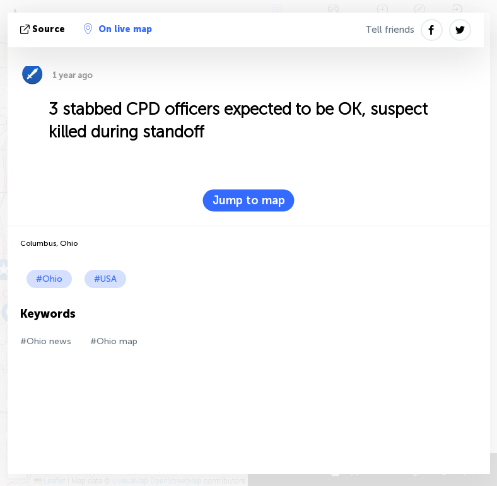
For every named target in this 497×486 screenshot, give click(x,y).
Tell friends (389, 29)
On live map (118, 29)
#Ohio (49, 279)
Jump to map (249, 200)
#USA (105, 279)
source (44, 29)
